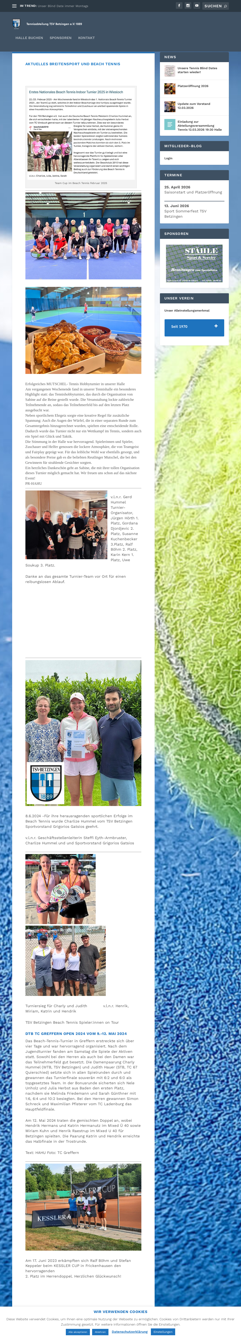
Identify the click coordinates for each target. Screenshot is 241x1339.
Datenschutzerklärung (130, 1332)
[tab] (194, 339)
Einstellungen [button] (163, 1331)
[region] (194, 275)
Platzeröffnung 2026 (193, 97)
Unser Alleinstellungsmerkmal (186, 322)
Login (168, 169)
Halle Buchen (29, 41)
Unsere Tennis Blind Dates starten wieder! (197, 81)
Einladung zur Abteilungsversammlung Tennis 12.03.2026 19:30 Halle (200, 137)
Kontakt (86, 41)
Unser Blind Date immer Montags (63, 6)
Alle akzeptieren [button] (77, 1332)
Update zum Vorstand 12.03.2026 (194, 117)
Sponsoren (61, 41)
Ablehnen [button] (100, 1332)
